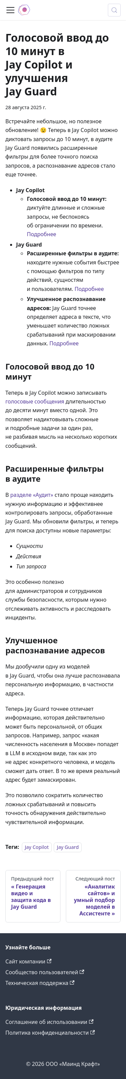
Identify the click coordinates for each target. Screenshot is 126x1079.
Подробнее (41, 234)
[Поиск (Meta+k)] (114, 10)
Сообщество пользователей (44, 972)
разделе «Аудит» (31, 495)
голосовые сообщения (34, 401)
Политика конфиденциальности (50, 1032)
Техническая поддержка (40, 983)
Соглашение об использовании (49, 1022)
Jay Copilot (37, 847)
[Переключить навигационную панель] (10, 10)
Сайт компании (28, 961)
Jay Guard (68, 847)
